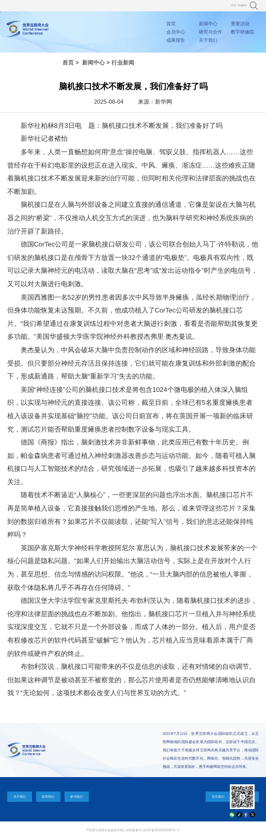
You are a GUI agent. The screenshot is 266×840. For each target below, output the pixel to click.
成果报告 (175, 40)
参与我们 (76, 796)
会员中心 (175, 32)
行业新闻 (123, 62)
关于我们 (208, 40)
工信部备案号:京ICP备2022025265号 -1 (151, 830)
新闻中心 (208, 23)
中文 (233, 5)
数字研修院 (242, 32)
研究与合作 (210, 32)
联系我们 (48, 796)
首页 (171, 23)
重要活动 (240, 23)
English (242, 5)
